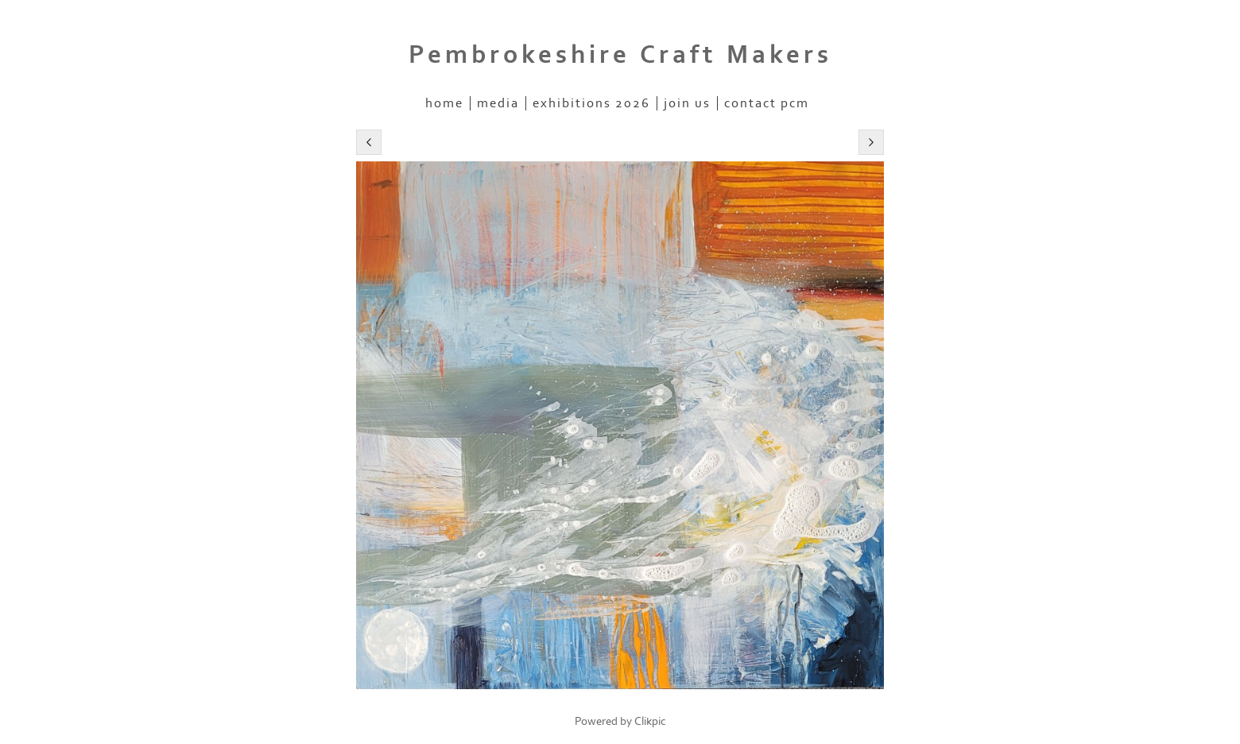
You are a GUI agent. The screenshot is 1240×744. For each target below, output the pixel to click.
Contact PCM (766, 103)
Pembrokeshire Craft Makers (620, 55)
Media (498, 103)
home (444, 103)
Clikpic (650, 721)
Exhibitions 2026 (591, 103)
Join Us (687, 103)
